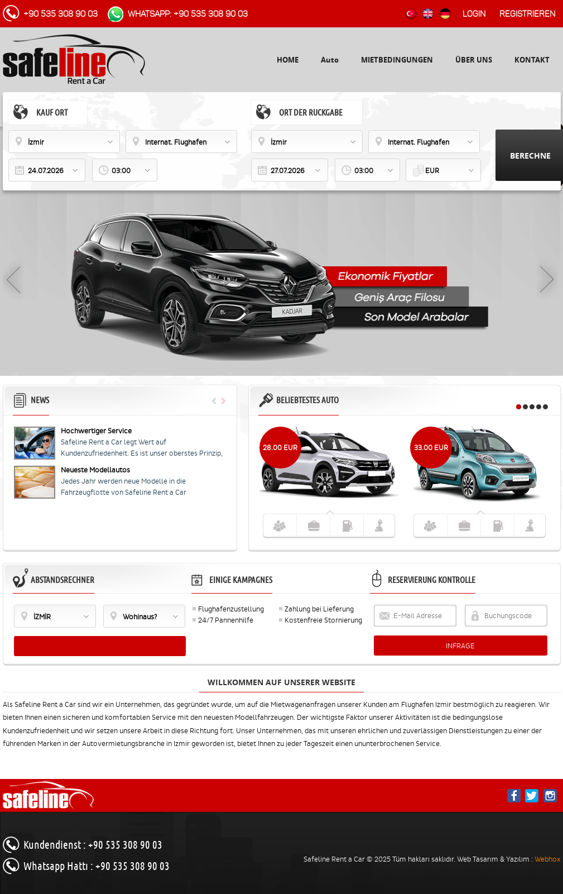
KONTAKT (532, 60)
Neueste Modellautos (95, 470)
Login (474, 14)
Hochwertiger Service (96, 431)
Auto (330, 60)
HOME (288, 60)
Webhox (548, 859)
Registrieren (527, 14)
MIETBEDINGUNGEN (397, 60)
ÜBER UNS (473, 60)
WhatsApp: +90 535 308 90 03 (188, 14)
